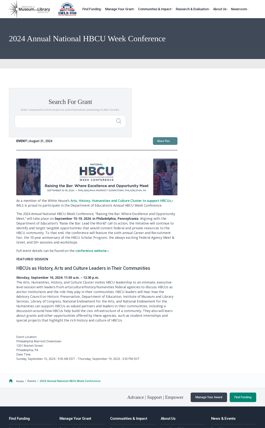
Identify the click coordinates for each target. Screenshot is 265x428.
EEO (61, 407)
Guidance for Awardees (75, 372)
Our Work (217, 376)
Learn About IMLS (172, 372)
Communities (118, 372)
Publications (219, 390)
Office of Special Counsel (128, 407)
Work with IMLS (170, 376)
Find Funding (242, 341)
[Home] (29, 9)
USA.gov (154, 407)
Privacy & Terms (45, 407)
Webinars (217, 385)
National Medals (120, 376)
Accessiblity (75, 407)
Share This (244, 84)
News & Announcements (227, 372)
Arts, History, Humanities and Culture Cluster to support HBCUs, (201, 144)
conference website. (171, 194)
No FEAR (26, 407)
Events (31, 324)
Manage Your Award (208, 341)
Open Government (97, 407)
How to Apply (17, 372)
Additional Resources (23, 381)
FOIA (15, 407)
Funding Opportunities (23, 376)
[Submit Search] (74, 125)
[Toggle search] (254, 9)
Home (20, 324)
